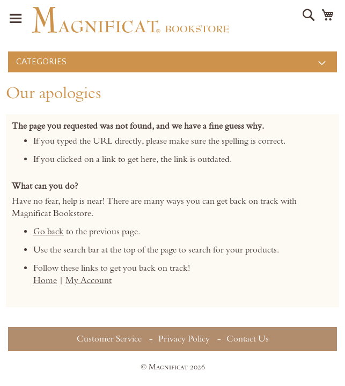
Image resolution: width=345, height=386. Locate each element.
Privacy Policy (184, 338)
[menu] (172, 62)
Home (45, 280)
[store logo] (130, 20)
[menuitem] (172, 61)
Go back (48, 231)
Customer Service (109, 338)
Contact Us (247, 338)
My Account (88, 280)
